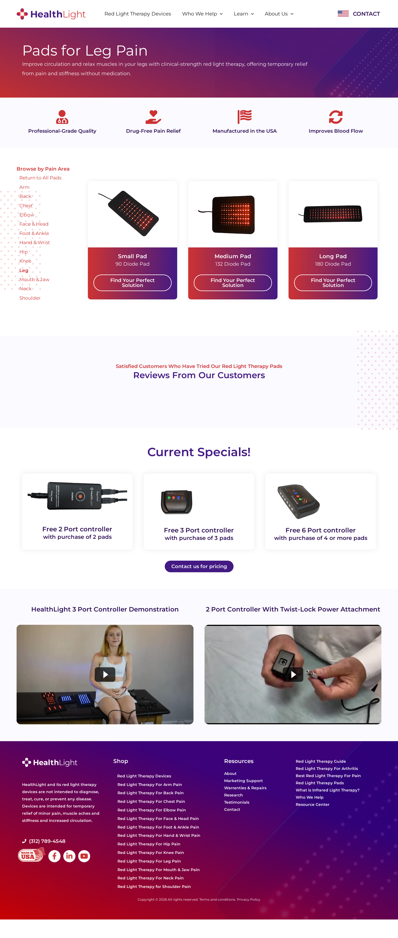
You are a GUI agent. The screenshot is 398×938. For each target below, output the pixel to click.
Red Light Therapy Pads (320, 792)
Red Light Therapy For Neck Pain (150, 887)
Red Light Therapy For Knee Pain (150, 861)
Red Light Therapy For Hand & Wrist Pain (158, 844)
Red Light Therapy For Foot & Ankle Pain (158, 836)
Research (233, 804)
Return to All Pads (41, 178)
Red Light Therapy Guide (321, 770)
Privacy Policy (248, 908)
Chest (26, 206)
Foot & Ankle (35, 233)
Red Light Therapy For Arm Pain (149, 793)
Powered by (55, 399)
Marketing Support (243, 790)
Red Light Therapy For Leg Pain (149, 870)
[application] (220, 14)
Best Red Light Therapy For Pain (328, 785)
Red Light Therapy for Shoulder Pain (154, 895)
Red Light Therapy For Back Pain (150, 802)
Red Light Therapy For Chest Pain (151, 810)
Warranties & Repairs (245, 797)
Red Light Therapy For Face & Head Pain (158, 827)
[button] (132, 283)
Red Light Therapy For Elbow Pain (151, 819)
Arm (24, 187)
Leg (24, 270)
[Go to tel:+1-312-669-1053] (65, 850)
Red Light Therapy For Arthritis (327, 777)
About (230, 782)
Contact (232, 818)
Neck (25, 289)
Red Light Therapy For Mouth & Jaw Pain (158, 878)
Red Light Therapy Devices (144, 785)
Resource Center (312, 813)
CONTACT (366, 14)
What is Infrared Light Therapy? (328, 799)
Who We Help (310, 806)
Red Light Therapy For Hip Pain (148, 853)
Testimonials (236, 811)
